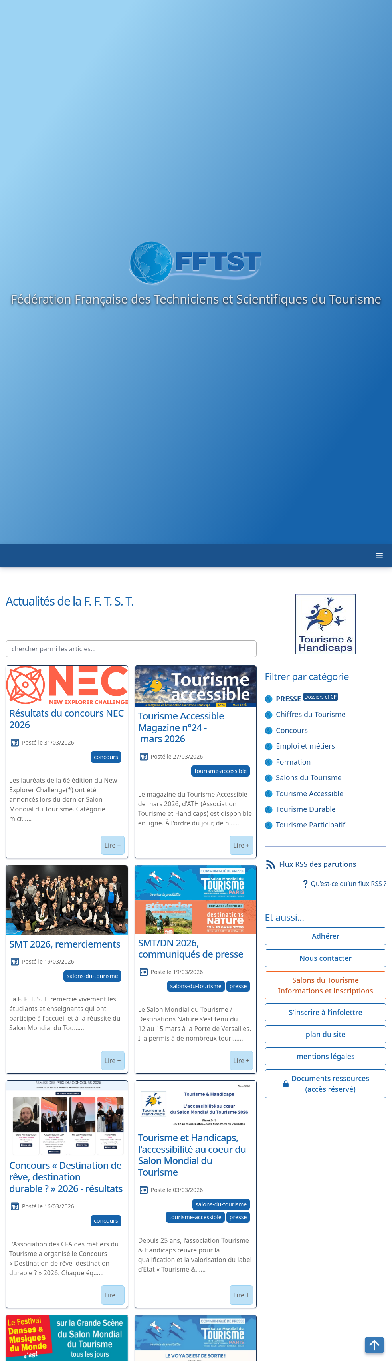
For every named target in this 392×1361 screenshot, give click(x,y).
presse (238, 986)
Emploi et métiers (305, 746)
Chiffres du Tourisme (310, 714)
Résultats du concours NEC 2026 (66, 718)
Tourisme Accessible (309, 793)
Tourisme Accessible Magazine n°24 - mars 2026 (181, 727)
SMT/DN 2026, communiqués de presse (191, 948)
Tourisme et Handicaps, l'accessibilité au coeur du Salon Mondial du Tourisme (192, 1154)
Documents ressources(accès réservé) (325, 1083)
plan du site (326, 1034)
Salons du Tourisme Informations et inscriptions (325, 985)
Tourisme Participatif (310, 824)
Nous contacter (325, 958)
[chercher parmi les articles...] (131, 648)
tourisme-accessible (220, 771)
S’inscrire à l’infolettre (325, 1012)
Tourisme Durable (306, 809)
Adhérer (325, 936)
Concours (292, 730)
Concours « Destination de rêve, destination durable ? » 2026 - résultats (66, 1176)
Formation (293, 762)
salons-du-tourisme (92, 976)
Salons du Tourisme (308, 777)
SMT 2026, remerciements (64, 943)
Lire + (113, 845)
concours (106, 757)
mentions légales (326, 1056)
